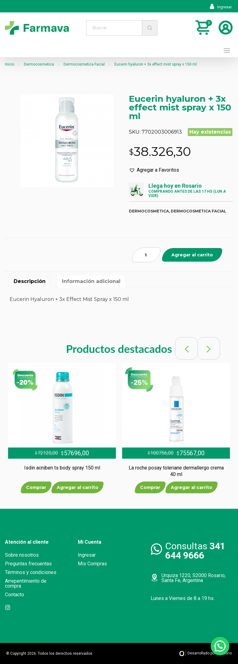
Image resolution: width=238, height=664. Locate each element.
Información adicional (91, 281)
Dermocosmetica (39, 64)
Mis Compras (92, 564)
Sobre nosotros (22, 555)
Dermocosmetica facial (198, 211)
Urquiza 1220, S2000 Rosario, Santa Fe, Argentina (193, 577)
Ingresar (221, 7)
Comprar (36, 487)
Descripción (30, 281)
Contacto (14, 595)
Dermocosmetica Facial (84, 64)
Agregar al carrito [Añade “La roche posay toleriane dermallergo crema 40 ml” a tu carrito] (191, 487)
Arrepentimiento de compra (25, 583)
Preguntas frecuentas (28, 564)
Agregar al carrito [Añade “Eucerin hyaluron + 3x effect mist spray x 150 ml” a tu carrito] (192, 255)
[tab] (29, 281)
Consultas (195, 551)
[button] (154, 170)
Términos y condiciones (30, 572)
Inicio (9, 64)
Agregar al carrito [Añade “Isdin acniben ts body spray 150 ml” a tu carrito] (77, 487)
